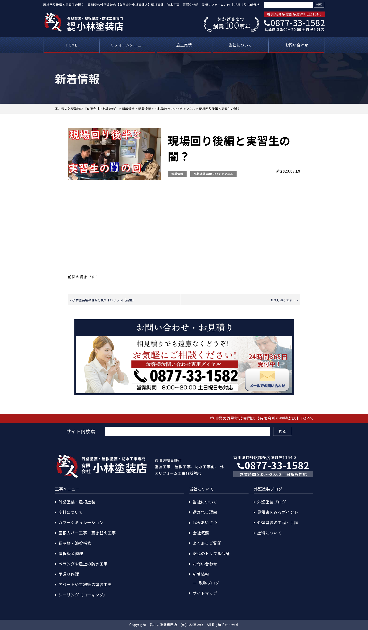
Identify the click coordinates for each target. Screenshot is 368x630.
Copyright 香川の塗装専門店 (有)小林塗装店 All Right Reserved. (184, 624)
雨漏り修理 (68, 574)
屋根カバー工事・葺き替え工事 (87, 533)
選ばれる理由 (205, 512)
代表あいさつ (205, 522)
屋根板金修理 (70, 553)
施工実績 (184, 45)
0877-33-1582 (294, 22)
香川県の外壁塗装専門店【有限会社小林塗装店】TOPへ (261, 418)
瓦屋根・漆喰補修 (74, 543)
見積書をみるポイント (277, 512)
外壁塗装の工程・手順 (277, 522)
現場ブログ (209, 583)
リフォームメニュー (127, 45)
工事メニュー (67, 489)
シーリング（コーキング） (82, 595)
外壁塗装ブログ (271, 502)
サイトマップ (205, 593)
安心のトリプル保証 (211, 553)
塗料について (70, 512)
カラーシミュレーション (81, 522)
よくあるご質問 (207, 543)
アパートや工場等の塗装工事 (85, 584)
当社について (240, 45)
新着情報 (177, 174)
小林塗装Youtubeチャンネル (213, 174)
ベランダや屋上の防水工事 (83, 564)
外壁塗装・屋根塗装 (77, 502)
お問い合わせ (296, 45)
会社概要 (201, 533)
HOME (71, 45)
